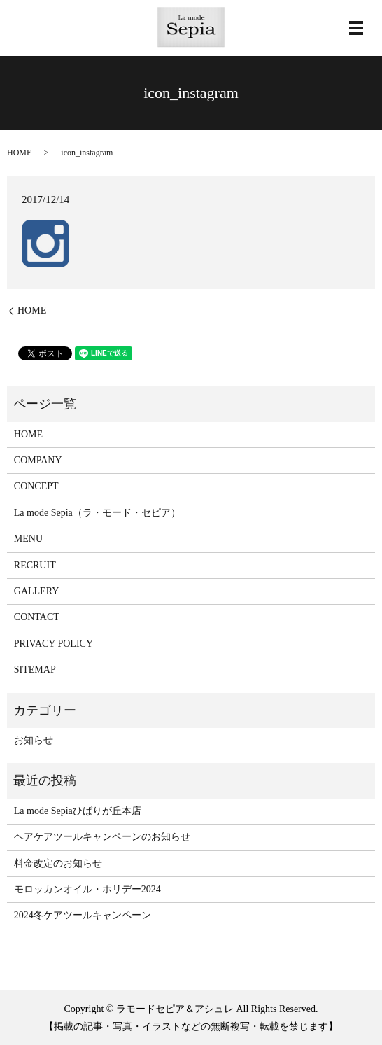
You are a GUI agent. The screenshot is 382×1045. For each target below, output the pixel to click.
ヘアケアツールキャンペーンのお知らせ (102, 837)
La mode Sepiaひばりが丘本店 (77, 811)
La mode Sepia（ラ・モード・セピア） (97, 512)
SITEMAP (35, 669)
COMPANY (38, 460)
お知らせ (33, 740)
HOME (19, 152)
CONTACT (36, 617)
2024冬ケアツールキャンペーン (82, 915)
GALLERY (36, 591)
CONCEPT (36, 486)
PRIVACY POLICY (53, 643)
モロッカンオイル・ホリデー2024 (87, 889)
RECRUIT (35, 565)
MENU (28, 538)
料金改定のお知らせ (58, 863)
